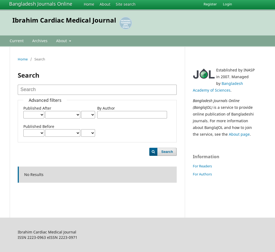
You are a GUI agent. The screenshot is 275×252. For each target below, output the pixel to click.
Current (17, 40)
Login (227, 4)
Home (89, 4)
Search (167, 152)
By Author (106, 108)
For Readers (202, 166)
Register (210, 4)
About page (239, 134)
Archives (40, 40)
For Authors (202, 174)
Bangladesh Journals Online (40, 4)
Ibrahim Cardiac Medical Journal (64, 20)
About (105, 4)
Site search (126, 4)
